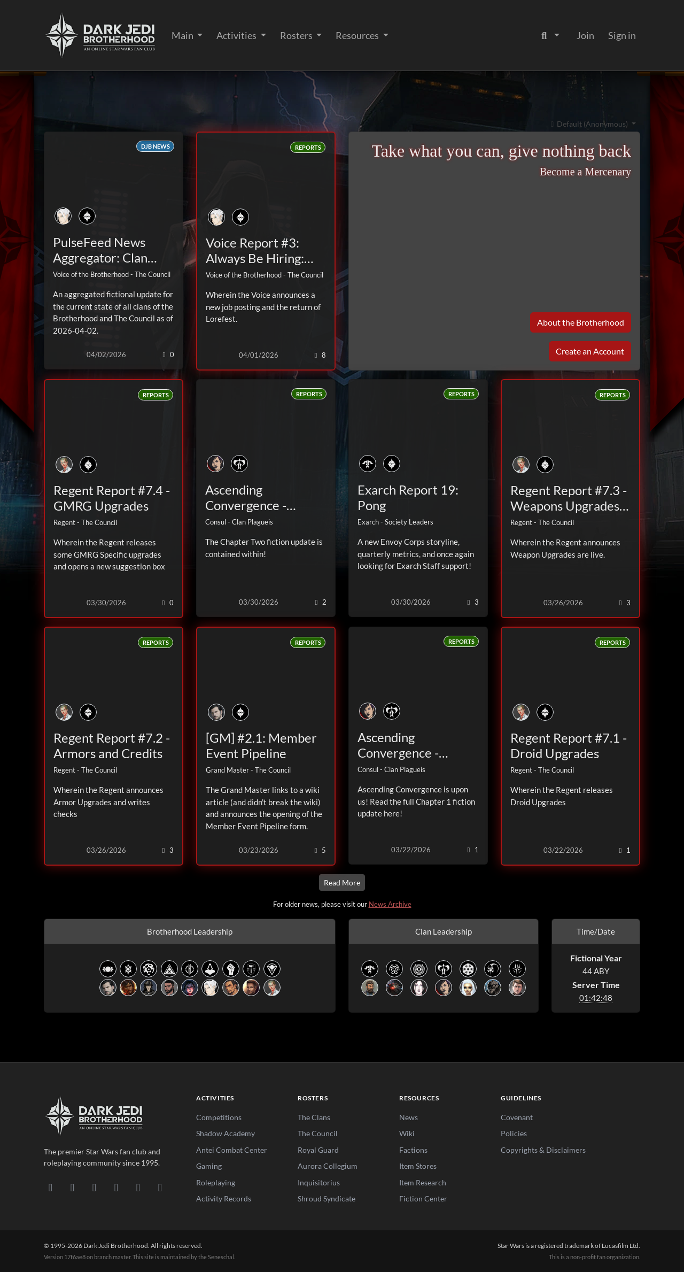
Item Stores (418, 1165)
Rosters (297, 35)
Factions (413, 1149)
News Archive (390, 904)
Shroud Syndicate (326, 1198)
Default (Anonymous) (589, 123)
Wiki (407, 1133)
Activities (237, 35)
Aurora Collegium (327, 1165)
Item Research (422, 1182)
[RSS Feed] (160, 1187)
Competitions (219, 1117)
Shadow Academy (225, 1133)
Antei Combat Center (231, 1149)
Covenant (517, 1117)
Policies (514, 1133)
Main (183, 35)
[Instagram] (116, 1187)
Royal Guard (318, 1149)
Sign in (622, 35)
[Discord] (50, 1187)
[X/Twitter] (138, 1187)
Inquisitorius (319, 1182)
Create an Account (590, 351)
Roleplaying (215, 1182)
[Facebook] (94, 1187)
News (408, 1117)
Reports (308, 147)
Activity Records (223, 1198)
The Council (318, 1133)
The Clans (314, 1117)
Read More (342, 882)
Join (585, 35)
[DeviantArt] (72, 1187)
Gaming (209, 1165)
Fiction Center (423, 1198)
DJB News (155, 146)
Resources (358, 35)
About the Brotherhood (580, 322)
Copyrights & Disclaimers (543, 1149)
